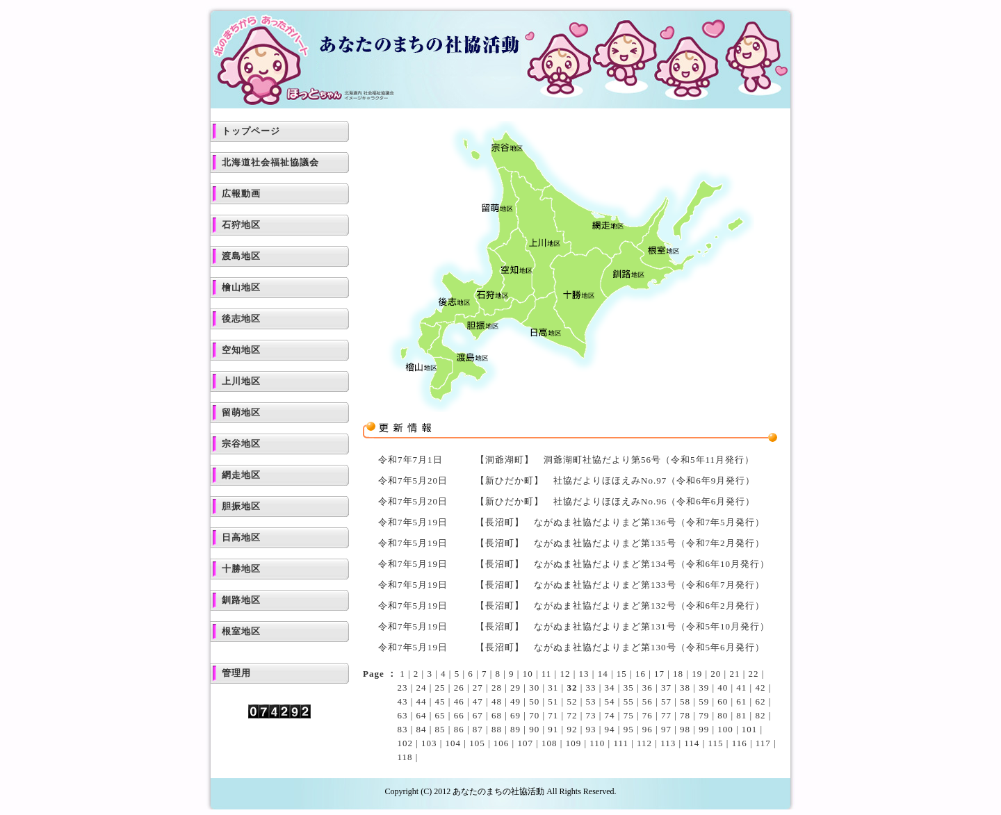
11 (547, 673)
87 (478, 729)
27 (478, 687)
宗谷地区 (241, 443)
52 (572, 701)
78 (685, 715)
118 (404, 757)
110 (597, 743)
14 (603, 673)
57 (666, 701)
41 (741, 687)
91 (553, 729)
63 (402, 715)
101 (750, 729)
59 (704, 701)
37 (666, 687)
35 (629, 687)
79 (704, 715)
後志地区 (241, 318)
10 (528, 673)
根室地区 (241, 631)
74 (610, 715)
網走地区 (241, 475)
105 (477, 743)
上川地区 (241, 381)
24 (421, 687)
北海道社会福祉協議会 (270, 162)
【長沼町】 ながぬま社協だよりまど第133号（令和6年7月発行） (620, 584)
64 (421, 715)
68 (496, 715)
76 (647, 715)
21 (734, 673)
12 (565, 673)
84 (421, 729)
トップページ (251, 131)
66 (459, 715)
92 (572, 729)
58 (685, 701)
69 (515, 715)
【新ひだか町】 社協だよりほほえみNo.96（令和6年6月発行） (615, 501)
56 (647, 701)
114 (691, 743)
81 (741, 715)
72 (572, 715)
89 (515, 729)
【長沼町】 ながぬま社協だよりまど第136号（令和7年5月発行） (620, 522)
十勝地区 (241, 568)
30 (534, 687)
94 (610, 729)
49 (515, 701)
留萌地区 (241, 412)
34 (610, 687)
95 (629, 729)
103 (429, 743)
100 (725, 729)
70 (534, 715)
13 (584, 673)
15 (622, 673)
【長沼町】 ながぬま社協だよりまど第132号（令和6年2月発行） (620, 605)
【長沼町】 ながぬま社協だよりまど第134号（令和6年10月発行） (622, 564)
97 (666, 729)
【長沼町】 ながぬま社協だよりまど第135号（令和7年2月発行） (620, 543)
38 (685, 687)
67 (478, 715)
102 (405, 743)
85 (440, 729)
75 (629, 715)
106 (502, 743)
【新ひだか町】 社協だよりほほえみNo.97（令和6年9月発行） (615, 480)
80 (722, 715)
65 (440, 715)
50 (534, 701)
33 (590, 687)
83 (402, 729)
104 (454, 743)
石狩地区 (241, 225)
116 (739, 743)
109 (574, 743)
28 (496, 687)
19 (697, 673)
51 (553, 701)
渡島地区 (241, 256)
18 (678, 673)
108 (550, 743)
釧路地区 (241, 600)
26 (459, 687)
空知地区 (241, 350)
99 (704, 729)
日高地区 (241, 537)
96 (647, 729)
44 (421, 701)
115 (715, 743)
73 (590, 715)
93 (590, 729)
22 (754, 673)
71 (553, 715)
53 (590, 701)
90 (534, 729)
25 (440, 687)
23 (402, 687)
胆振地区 (241, 506)
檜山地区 (241, 287)
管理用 (236, 673)
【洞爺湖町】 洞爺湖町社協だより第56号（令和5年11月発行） (614, 459)
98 (685, 729)
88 (496, 729)
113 (668, 743)
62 (760, 701)
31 (553, 687)
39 (704, 687)
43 (402, 701)
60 (722, 701)
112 (644, 743)
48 (496, 701)
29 (515, 687)
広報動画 (241, 193)
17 (659, 673)
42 (760, 687)
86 (459, 729)
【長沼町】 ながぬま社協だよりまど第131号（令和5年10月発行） (622, 626)
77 (666, 715)
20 (715, 673)
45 (440, 701)
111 (620, 743)
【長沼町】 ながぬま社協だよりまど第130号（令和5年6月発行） (620, 647)
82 (760, 715)
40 (722, 687)
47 (478, 701)
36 (647, 687)
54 (610, 701)
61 (741, 701)
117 (763, 743)
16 (640, 673)
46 (459, 701)
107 (525, 743)
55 (629, 701)
